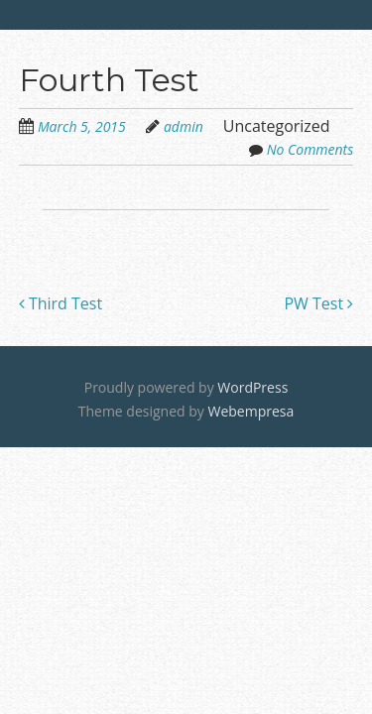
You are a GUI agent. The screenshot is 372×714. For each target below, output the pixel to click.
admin (183, 126)
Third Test (60, 303)
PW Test (318, 303)
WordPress (252, 387)
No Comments (310, 149)
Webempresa (250, 411)
